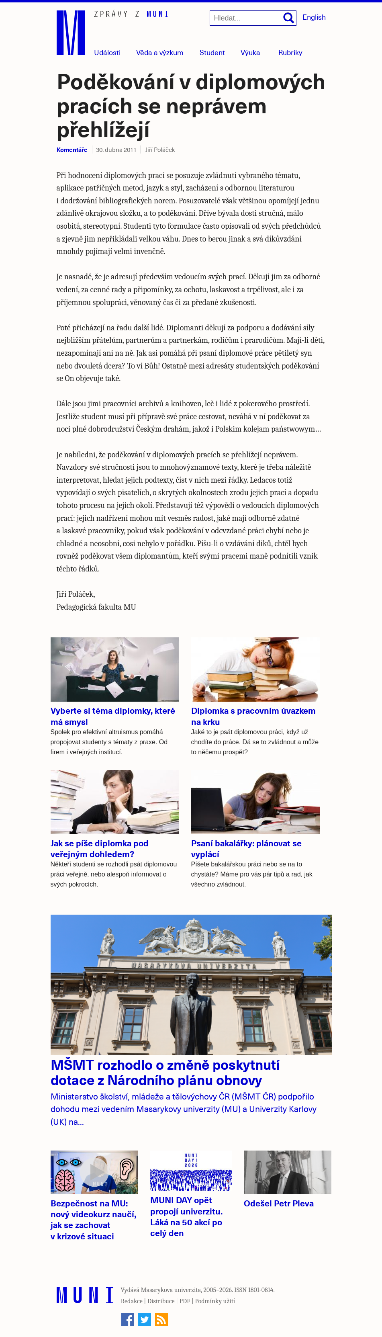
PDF (185, 1301)
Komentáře (72, 149)
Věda (160, 52)
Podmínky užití (215, 1301)
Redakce (132, 1301)
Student (212, 52)
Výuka (250, 52)
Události (107, 52)
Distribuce (161, 1301)
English (314, 17)
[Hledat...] (253, 18)
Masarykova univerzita (171, 1290)
